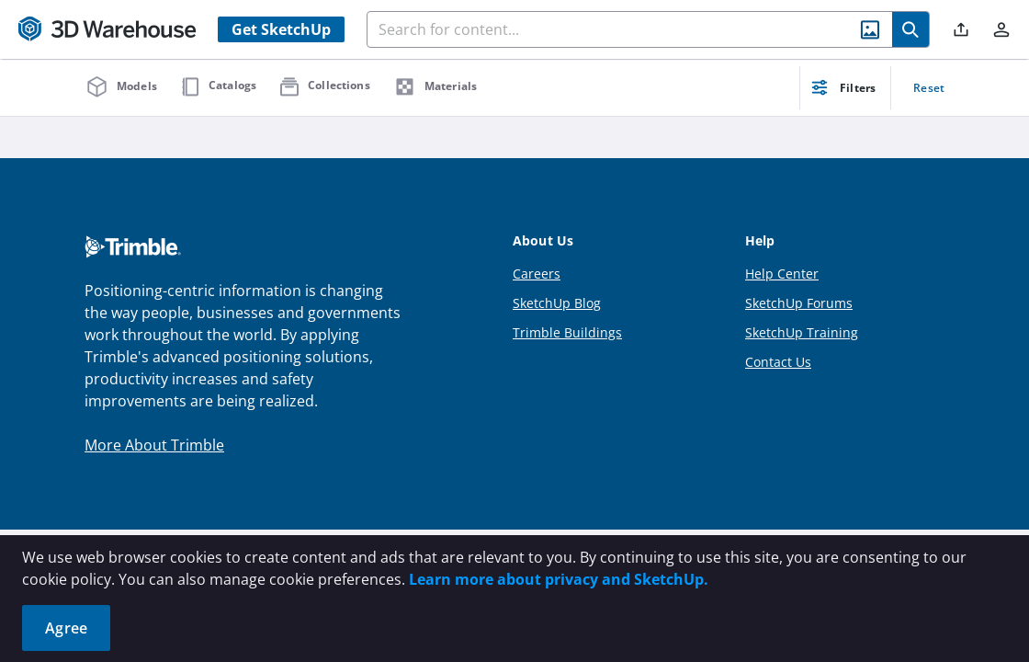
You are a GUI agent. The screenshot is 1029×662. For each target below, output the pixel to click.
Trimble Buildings (567, 332)
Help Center (782, 273)
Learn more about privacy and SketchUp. (558, 579)
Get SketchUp (281, 29)
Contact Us (778, 362)
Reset (928, 88)
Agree (66, 628)
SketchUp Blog (557, 303)
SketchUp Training (801, 332)
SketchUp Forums (799, 303)
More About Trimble (154, 445)
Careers (536, 273)
